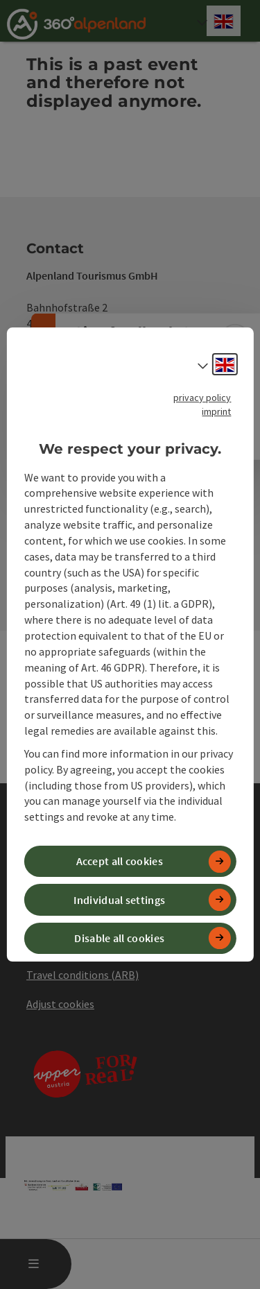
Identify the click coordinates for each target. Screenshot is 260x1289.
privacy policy (202, 397)
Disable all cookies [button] (119, 938)
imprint (216, 411)
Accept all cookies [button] (119, 861)
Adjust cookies (60, 1004)
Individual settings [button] (119, 900)
